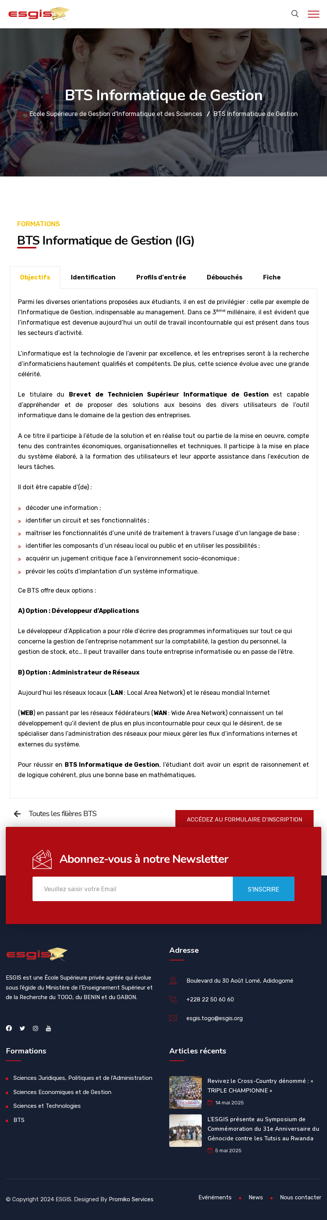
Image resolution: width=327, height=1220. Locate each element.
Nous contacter (300, 1197)
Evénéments (215, 1197)
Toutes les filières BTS (62, 813)
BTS (19, 1120)
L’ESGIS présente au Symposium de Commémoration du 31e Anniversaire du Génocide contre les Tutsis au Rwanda (263, 1128)
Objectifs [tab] (35, 277)
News (256, 1197)
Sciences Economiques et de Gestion (62, 1092)
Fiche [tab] (272, 277)
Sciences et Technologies (47, 1105)
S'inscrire (263, 889)
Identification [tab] (93, 277)
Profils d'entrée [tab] (161, 277)
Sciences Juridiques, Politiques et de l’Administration (82, 1078)
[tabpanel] (163, 544)
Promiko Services (131, 1199)
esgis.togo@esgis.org (214, 1018)
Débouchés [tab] (224, 277)
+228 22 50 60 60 (210, 999)
